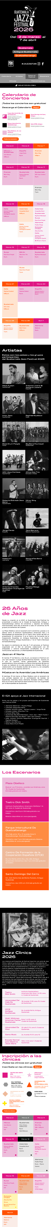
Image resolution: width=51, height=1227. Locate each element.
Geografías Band (24, 214)
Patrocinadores (38, 84)
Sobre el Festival (31, 79)
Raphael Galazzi (23, 295)
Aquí (32, 107)
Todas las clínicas (13, 1114)
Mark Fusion (22, 331)
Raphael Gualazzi (9, 295)
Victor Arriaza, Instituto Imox (23, 1191)
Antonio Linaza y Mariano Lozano (39, 295)
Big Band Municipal (40, 219)
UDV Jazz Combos (40, 178)
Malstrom (37, 331)
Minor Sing (38, 156)
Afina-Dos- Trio (23, 258)
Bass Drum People (40, 224)
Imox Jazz (7, 310)
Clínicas (12, 84)
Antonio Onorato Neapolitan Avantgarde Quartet (9, 216)
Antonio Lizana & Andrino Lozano (39, 1191)
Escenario (44, 80)
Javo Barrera (7, 158)
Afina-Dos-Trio (39, 234)
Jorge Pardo (22, 156)
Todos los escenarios (14, 139)
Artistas (19, 80)
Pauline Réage (39, 228)
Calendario (6, 80)
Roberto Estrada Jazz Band (24, 178)
